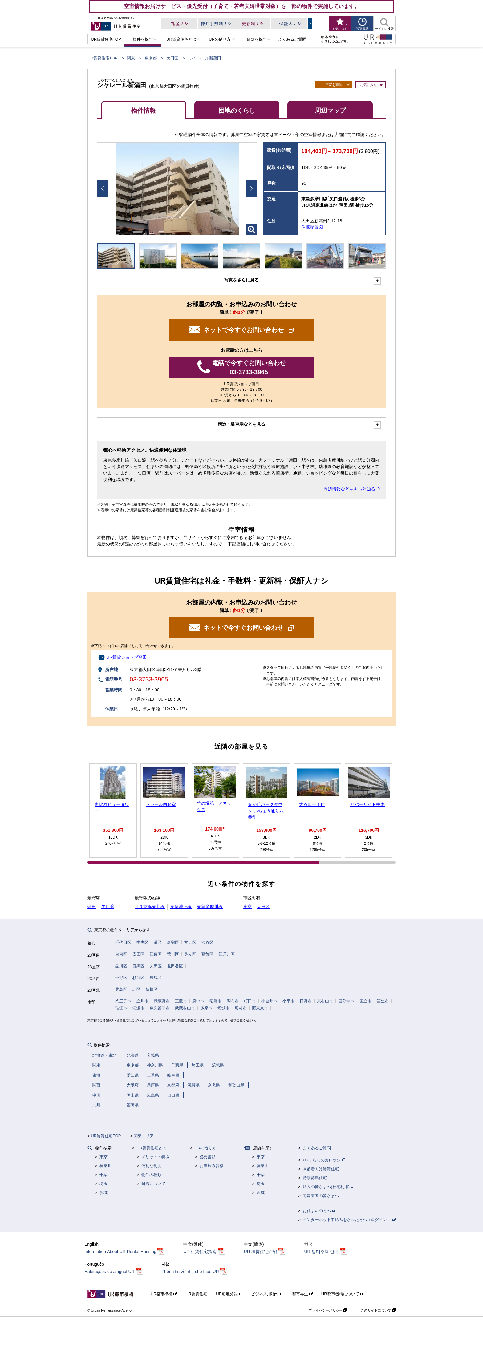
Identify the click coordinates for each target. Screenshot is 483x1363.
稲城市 (223, 1008)
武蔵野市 (162, 1001)
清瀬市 (138, 1008)
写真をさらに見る (241, 279)
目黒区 (138, 966)
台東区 (121, 954)
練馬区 (156, 978)
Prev (102, 188)
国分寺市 (346, 1001)
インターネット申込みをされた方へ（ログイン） (349, 1219)
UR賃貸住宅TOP (102, 58)
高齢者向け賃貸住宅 (321, 1169)
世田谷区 (175, 966)
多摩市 (206, 1008)
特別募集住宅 (315, 1177)
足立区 (190, 954)
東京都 (151, 58)
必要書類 (208, 1157)
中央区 (142, 942)
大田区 (172, 58)
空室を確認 (333, 85)
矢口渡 (107, 906)
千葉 (103, 1174)
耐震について (153, 1183)
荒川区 (173, 954)
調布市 (233, 1001)
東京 (247, 906)
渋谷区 (207, 942)
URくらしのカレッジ (324, 1160)
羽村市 (241, 1008)
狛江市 (121, 1008)
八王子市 (123, 1001)
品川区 (121, 966)
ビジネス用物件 (267, 1294)
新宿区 (173, 942)
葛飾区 (207, 954)
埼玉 (103, 1183)
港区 (158, 942)
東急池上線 (181, 906)
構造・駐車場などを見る (241, 424)
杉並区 (138, 978)
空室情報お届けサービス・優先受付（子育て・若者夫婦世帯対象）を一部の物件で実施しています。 (241, 6)
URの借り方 (206, 1148)
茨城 (103, 1192)
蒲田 (91, 906)
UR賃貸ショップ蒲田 (126, 657)
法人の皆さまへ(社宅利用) (328, 1186)
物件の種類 (151, 1174)
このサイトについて (378, 1310)
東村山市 (325, 1001)
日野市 (306, 1001)
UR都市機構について (342, 1294)
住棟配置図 (312, 226)
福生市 (383, 1001)
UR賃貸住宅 (196, 1294)
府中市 (198, 1001)
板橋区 (152, 989)
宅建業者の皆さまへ (321, 1195)
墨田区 (138, 954)
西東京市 (260, 1008)
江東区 (156, 954)
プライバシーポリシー (328, 1310)
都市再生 (302, 1294)
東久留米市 (160, 1008)
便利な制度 (151, 1165)
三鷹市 (181, 1001)
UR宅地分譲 (229, 1294)
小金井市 (269, 1001)
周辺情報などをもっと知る (349, 489)
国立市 (365, 1001)
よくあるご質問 (317, 1148)
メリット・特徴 (155, 1157)
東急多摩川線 (210, 906)
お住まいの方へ (319, 1210)
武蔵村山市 (185, 1008)
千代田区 (123, 942)
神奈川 (105, 1165)
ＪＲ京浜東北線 (150, 906)
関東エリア (144, 1136)
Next (251, 188)
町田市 (250, 1001)
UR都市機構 (164, 1294)
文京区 (190, 942)
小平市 (288, 1001)
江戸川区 (227, 954)
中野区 (121, 978)
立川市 (142, 1001)
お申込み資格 (212, 1165)
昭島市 (215, 1001)
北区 (136, 989)
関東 (131, 58)
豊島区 (121, 989)
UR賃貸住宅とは (151, 1148)
